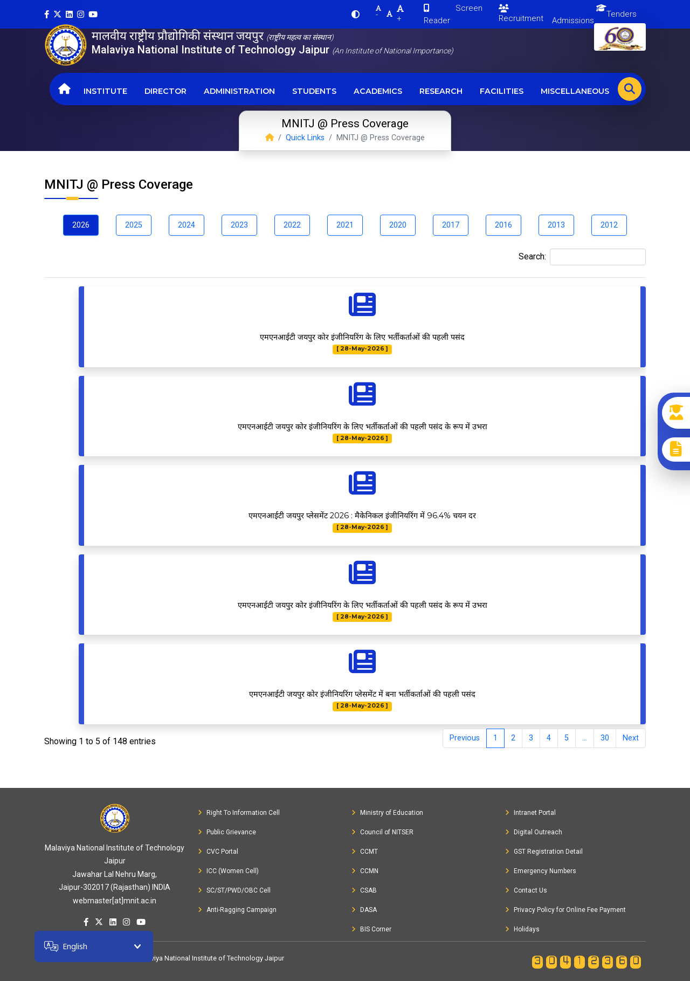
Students (314, 91)
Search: (582, 257)
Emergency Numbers (540, 871)
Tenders (621, 14)
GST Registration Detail (544, 851)
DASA (364, 910)
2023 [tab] (239, 225)
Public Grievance (227, 832)
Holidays (522, 929)
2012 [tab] (609, 225)
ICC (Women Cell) (228, 871)
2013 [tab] (556, 225)
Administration (239, 91)
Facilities (501, 91)
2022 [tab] (292, 225)
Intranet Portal (530, 813)
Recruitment (521, 13)
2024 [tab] (186, 225)
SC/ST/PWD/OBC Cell (234, 890)
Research (441, 91)
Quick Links (305, 137)
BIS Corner (371, 929)
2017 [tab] (450, 225)
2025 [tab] (133, 225)
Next (631, 738)
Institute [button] (105, 91)
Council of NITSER (382, 832)
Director (165, 91)
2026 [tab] (80, 225)
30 (605, 738)
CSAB (364, 890)
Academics (378, 91)
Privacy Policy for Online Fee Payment (565, 910)
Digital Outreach (533, 832)
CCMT (364, 851)
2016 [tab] (503, 225)
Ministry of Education (387, 813)
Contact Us (526, 890)
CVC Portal (218, 851)
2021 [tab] (345, 225)
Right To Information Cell (239, 813)
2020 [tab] (397, 225)
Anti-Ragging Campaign (237, 910)
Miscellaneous (575, 91)
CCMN (364, 871)
